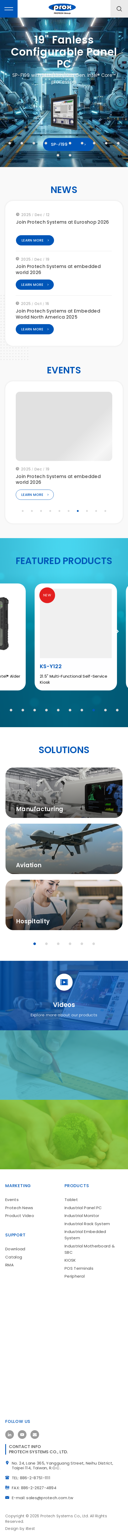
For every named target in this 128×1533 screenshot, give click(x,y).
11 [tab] (58, 155)
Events (12, 1195)
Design (12, 1526)
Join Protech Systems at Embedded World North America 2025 (58, 316)
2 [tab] (21, 143)
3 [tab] (34, 143)
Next (113, 633)
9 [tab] (106, 143)
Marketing (18, 1182)
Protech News (19, 1204)
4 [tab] (46, 143)
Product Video (19, 1211)
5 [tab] (58, 143)
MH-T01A (40, 668)
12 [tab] (70, 155)
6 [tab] (70, 143)
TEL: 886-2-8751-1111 (32, 1475)
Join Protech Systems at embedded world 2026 (58, 272)
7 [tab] (82, 143)
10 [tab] (118, 143)
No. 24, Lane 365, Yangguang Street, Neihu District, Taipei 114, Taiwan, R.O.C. (64, 1463)
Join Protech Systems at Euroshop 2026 (62, 224)
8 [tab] (94, 143)
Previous (14, 633)
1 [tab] (9, 143)
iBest (30, 1526)
